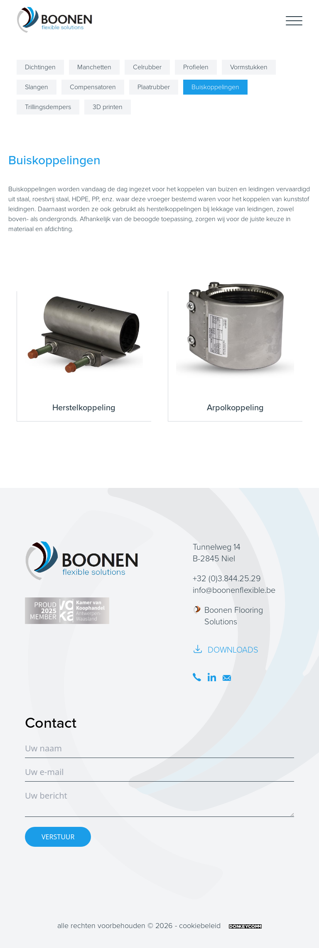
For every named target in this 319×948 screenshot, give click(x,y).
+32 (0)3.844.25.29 (227, 578)
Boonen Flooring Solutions (228, 615)
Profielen (196, 67)
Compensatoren (93, 87)
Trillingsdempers (48, 107)
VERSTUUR (58, 836)
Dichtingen (40, 67)
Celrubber (147, 67)
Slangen (36, 87)
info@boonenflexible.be (234, 590)
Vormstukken (248, 67)
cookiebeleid (200, 925)
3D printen (108, 107)
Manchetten (94, 67)
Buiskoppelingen (215, 87)
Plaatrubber (153, 87)
